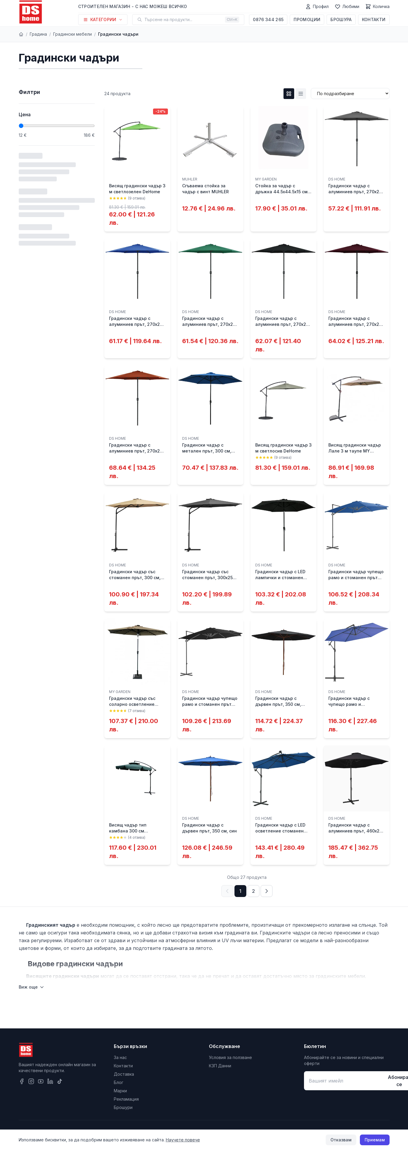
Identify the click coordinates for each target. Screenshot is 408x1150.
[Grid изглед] (288, 93)
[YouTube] (41, 1081)
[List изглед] (300, 93)
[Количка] (377, 7)
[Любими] (347, 7)
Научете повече (183, 1139)
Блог (118, 1082)
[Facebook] (22, 1081)
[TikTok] (60, 1081)
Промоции (307, 19)
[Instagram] (31, 1081)
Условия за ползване (230, 1057)
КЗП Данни (220, 1065)
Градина (38, 34)
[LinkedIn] (50, 1081)
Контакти (374, 19)
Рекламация (126, 1099)
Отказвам (341, 1139)
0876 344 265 (268, 19)
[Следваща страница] (266, 891)
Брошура (341, 19)
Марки (120, 1090)
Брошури (123, 1107)
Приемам (375, 1139)
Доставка (124, 1074)
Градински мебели (72, 34)
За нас (120, 1057)
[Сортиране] (350, 93)
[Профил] (317, 7)
